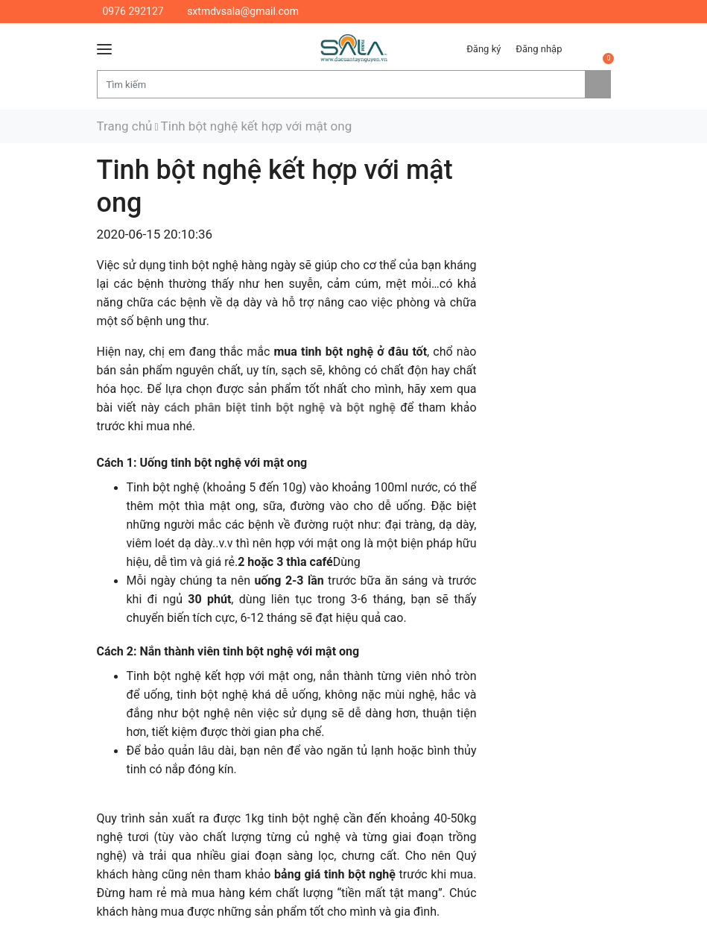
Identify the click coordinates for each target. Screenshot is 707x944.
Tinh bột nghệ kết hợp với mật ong (256, 126)
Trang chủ (125, 126)
